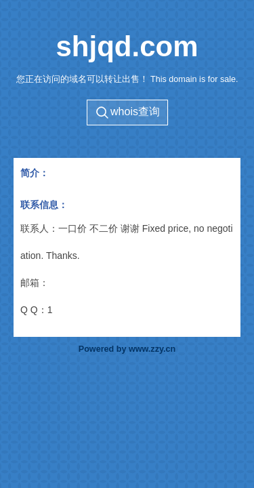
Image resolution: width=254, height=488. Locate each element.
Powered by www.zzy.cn (127, 349)
